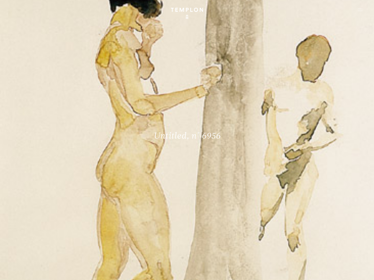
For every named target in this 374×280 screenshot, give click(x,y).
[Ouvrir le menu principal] (360, 10)
